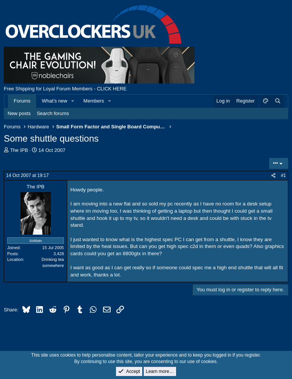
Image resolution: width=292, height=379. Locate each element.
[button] (73, 101)
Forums (22, 101)
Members (93, 101)
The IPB (19, 150)
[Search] (277, 101)
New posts (19, 113)
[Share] (273, 175)
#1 (283, 175)
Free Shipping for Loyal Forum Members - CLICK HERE (65, 89)
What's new (54, 101)
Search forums (53, 113)
